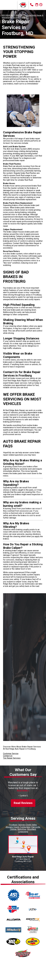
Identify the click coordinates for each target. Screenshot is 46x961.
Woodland (31, 829)
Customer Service (10, 753)
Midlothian (21, 829)
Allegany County (12, 827)
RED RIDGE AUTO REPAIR (12, 15)
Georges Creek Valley (27, 825)
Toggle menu (6, 5)
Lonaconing (23, 831)
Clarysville (35, 827)
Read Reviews (23, 803)
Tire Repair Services (11, 758)
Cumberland (25, 827)
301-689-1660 (30, 70)
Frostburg (13, 825)
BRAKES (24, 17)
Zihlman (13, 829)
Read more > (23, 791)
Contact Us (7, 756)
